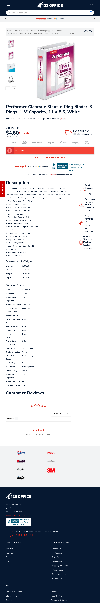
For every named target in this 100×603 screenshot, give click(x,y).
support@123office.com (15, 489)
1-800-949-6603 (25, 508)
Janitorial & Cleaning (14, 578)
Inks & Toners (11, 569)
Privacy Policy (57, 543)
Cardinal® (51, 175)
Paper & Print (56, 569)
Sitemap (9, 535)
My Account (57, 527)
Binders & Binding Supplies (42, 30)
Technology (10, 574)
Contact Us (56, 522)
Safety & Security (58, 578)
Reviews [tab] (10, 418)
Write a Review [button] (62, 413)
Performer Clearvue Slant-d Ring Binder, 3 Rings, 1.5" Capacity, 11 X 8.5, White (42, 33)
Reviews (9, 527)
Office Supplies (21, 30)
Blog (8, 531)
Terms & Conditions (60, 548)
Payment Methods (59, 535)
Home (9, 30)
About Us (10, 522)
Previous (6, 19)
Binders (60, 30)
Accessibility (57, 552)
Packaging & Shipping (60, 574)
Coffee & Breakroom (14, 565)
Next (94, 19)
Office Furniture (12, 582)
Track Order (57, 531)
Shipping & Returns (60, 539)
